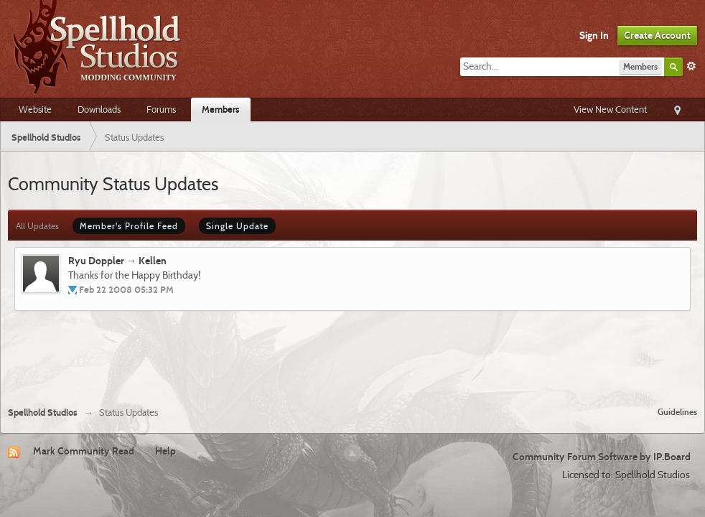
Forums (161, 109)
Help (165, 450)
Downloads (99, 109)
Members (221, 109)
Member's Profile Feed (129, 225)
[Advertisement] (352, 356)
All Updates (37, 225)
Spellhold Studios (43, 412)
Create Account (657, 35)
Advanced (691, 66)
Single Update (237, 225)
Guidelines (677, 411)
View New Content (610, 109)
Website (35, 109)
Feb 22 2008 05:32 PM (126, 289)
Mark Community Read (83, 450)
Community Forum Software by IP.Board (602, 456)
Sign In (594, 35)
